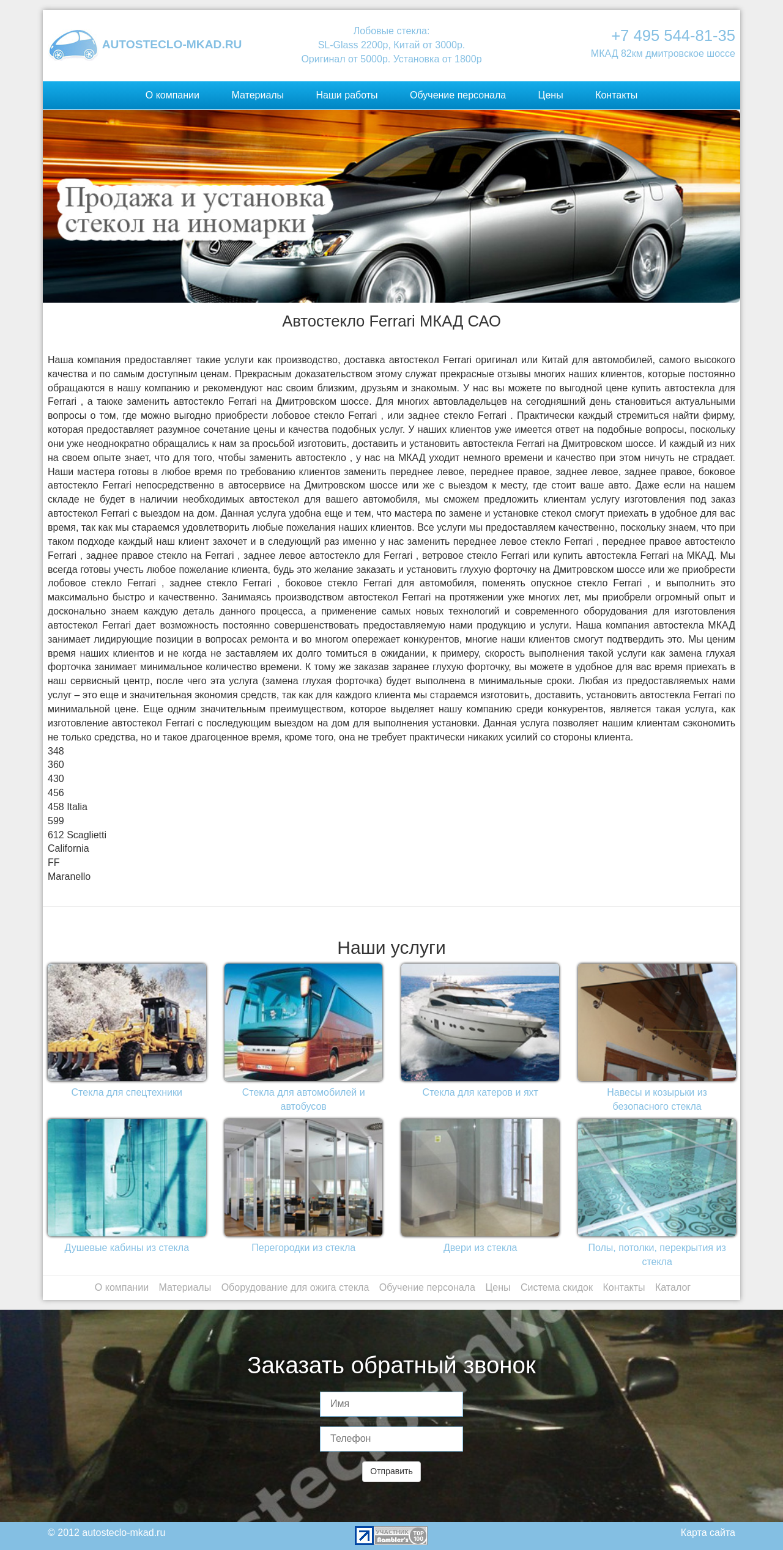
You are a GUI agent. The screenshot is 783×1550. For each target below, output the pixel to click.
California (68, 848)
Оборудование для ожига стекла (295, 1287)
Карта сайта (708, 1532)
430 (56, 778)
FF (54, 862)
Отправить (391, 1471)
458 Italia (67, 807)
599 (56, 821)
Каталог (673, 1287)
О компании (172, 95)
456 (56, 793)
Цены (550, 95)
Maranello (69, 876)
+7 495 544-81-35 (673, 35)
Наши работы (347, 95)
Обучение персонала (458, 95)
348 (56, 751)
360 (56, 764)
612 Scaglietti (77, 835)
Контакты (616, 95)
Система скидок (557, 1287)
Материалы (257, 95)
